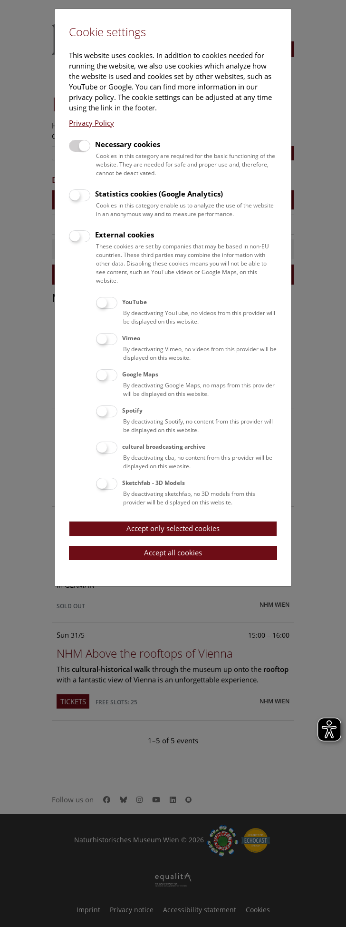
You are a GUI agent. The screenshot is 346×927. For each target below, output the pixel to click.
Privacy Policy (91, 123)
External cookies (124, 234)
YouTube (134, 302)
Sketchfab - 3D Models (153, 483)
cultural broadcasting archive (163, 447)
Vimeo (131, 338)
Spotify (132, 410)
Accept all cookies (173, 552)
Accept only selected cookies (173, 528)
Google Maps (140, 374)
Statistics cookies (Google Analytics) (159, 193)
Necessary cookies (127, 144)
